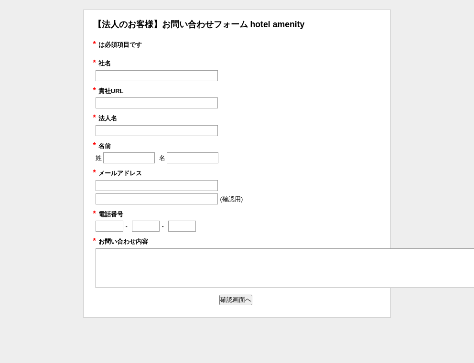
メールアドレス (117, 173)
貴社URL (108, 91)
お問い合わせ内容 (120, 241)
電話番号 (108, 214)
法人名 (105, 118)
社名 (102, 63)
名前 (102, 145)
